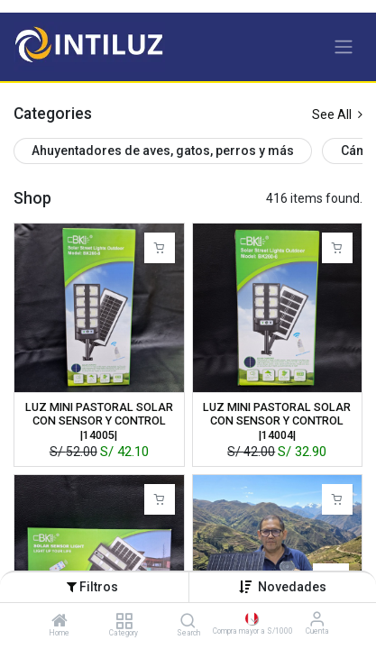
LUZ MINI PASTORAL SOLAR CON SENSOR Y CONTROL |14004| (277, 420)
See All (337, 114)
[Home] (59, 622)
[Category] (124, 622)
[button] (292, 586)
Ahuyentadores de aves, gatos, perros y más (163, 150)
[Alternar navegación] (343, 47)
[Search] (188, 622)
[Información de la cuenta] (317, 618)
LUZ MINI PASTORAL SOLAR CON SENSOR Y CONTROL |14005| (99, 420)
